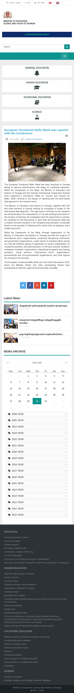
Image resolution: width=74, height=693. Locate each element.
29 (11, 376)
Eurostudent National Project (15, 613)
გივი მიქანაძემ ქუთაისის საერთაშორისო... (41, 334)
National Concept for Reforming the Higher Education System (29, 626)
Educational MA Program (14, 595)
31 (46, 401)
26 (63, 395)
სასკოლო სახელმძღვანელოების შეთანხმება (26, 559)
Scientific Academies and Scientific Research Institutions (27, 680)
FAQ (27, 3)
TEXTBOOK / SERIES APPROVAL (18, 552)
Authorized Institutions (13, 606)
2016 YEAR (15, 477)
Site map (39, 3)
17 (46, 388)
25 (54, 395)
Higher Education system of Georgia (19, 574)
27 (11, 401)
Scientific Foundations (13, 677)
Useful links (13, 3)
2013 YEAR (15, 496)
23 (37, 395)
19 (63, 388)
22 (28, 395)
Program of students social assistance (20, 584)
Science (37, 115)
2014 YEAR (15, 490)
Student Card (9, 609)
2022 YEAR (15, 439)
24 (46, 395)
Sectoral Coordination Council (16, 648)
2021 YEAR (15, 445)
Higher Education (37, 86)
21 (20, 395)
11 (54, 382)
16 (37, 388)
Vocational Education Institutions (17, 640)
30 (20, 376)
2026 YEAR (15, 414)
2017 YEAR (15, 471)
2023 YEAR (15, 433)
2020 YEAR (15, 452)
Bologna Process (11, 577)
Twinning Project (11, 581)
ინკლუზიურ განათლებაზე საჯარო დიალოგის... (44, 306)
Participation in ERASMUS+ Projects (19, 588)
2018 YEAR (15, 464)
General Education (37, 71)
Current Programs (11, 545)
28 (20, 401)
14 (20, 388)
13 (11, 388)
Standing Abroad (11, 592)
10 (46, 382)
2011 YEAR (15, 508)
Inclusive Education (12, 541)
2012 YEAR (15, 502)
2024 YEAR (15, 426)
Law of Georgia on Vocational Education (20, 659)
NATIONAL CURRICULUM (15, 548)
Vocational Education (37, 100)
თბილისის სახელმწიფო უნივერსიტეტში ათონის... (40, 321)
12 (63, 382)
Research (8, 651)
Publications (9, 666)
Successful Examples (13, 655)
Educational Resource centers (16, 537)
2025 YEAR (15, 420)
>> (66, 362)
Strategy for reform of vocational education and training (26, 637)
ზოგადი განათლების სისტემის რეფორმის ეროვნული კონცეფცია (36, 563)
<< (8, 362)
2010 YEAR (15, 515)
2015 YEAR (15, 483)
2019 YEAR (15, 458)
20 (11, 395)
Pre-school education (13, 555)
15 (28, 388)
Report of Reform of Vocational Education (21, 662)
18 (54, 388)
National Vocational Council (15, 644)
